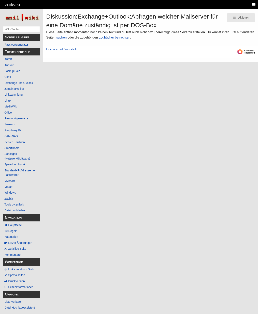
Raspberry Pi (12, 130)
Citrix (7, 76)
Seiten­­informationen (20, 287)
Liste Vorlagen (13, 301)
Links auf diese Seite (21, 269)
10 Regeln (10, 231)
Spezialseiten (16, 275)
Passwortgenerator (16, 44)
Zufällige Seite (17, 248)
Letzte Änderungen (20, 242)
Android (9, 65)
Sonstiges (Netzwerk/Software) (17, 156)
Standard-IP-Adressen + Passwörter (19, 172)
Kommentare (12, 254)
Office (8, 112)
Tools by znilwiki (14, 204)
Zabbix (8, 198)
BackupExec (12, 71)
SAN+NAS (11, 136)
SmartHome (12, 148)
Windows (10, 192)
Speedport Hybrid (15, 164)
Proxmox (10, 124)
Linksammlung (13, 94)
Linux (7, 100)
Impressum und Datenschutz (61, 49)
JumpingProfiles (14, 88)
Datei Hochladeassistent (19, 307)
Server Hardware (15, 142)
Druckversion (16, 281)
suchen (61, 37)
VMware (9, 180)
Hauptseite (15, 225)
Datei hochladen (14, 210)
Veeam (8, 186)
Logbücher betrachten (114, 37)
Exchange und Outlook (18, 82)
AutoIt (8, 59)
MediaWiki (11, 106)
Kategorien (11, 236)
